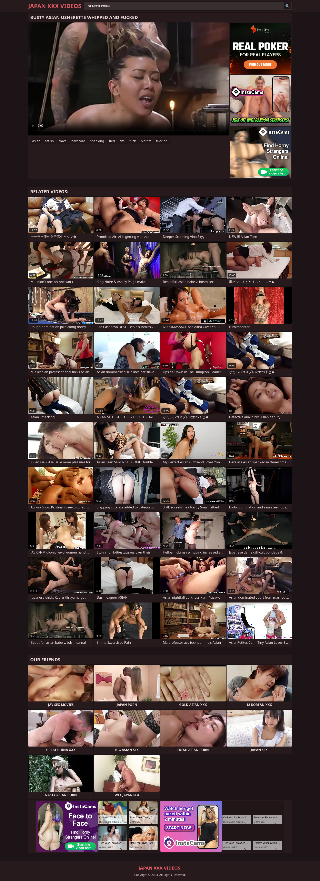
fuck (132, 141)
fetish (49, 141)
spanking (97, 141)
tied (112, 141)
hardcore (78, 141)
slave (63, 141)
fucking (161, 141)
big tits (146, 141)
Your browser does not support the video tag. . (128, 78)
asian (36, 141)
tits (122, 141)
